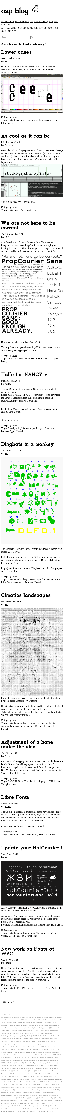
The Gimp (20, 1103)
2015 (3, 31)
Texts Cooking (23, 1100)
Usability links (33, 1106)
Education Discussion (15, 1038)
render (44, 1087)
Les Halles (41, 1057)
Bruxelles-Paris (11, 1022)
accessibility (8, 1017)
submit (3, 1098)
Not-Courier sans (43, 358)
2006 (14, 28)
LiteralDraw (12, 1065)
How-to (55, 1049)
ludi (6, 61)
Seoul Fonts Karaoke (48, 1092)
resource (11, 1090)
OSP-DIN (12, 781)
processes (3, 1084)
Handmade (12, 1049)
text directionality (48, 1098)
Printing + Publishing (47, 1081)
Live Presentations (52, 1065)
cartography (4, 1025)
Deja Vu (5, 770)
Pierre (7, 756)
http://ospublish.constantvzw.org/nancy (19, 400)
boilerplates (31, 1019)
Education (3, 1038)
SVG (18, 1098)
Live (16, 120)
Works (35, 120)
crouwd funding (45, 1030)
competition (20, 1028)
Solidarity (21, 1095)
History (43, 1049)
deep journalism (26, 1033)
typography (56, 1103)
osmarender (53, 1073)
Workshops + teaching (35, 1111)
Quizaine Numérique (37, 1084)
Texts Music (57, 1100)
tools (56, 21)
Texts (20, 781)
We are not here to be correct (28, 225)
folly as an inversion (43, 1041)
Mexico (9, 1071)
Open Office (39, 1073)
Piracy (45, 1079)
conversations (7, 21)
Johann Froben (41, 1054)
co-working (40, 1025)
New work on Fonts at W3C (27, 951)
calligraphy (42, 781)
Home (48, 1049)
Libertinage (10, 1063)
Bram (58, 1019)
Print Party (30, 1081)
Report (50, 1087)
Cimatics (18, 1025)
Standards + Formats (23, 582)
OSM (46, 1073)
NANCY (17, 395)
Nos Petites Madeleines (44, 1071)
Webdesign (53, 1108)
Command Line (11, 1028)
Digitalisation (27, 1036)
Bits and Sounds (16, 1019)
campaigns (47, 1022)
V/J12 (12, 1108)
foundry (29, 1044)
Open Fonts (31, 1073)
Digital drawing (17, 1036)
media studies (53, 1068)
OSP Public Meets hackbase (40, 1076)
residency (43, 21)
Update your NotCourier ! (31, 848)
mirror (20, 1071)
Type (28, 120)
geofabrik (20, 1046)
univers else (24, 1106)
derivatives (29, 358)
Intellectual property (22, 1054)
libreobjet (53, 1063)
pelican (27, 1079)
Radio (46, 1084)
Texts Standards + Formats (8, 1103)
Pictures (39, 1079)
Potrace (4, 159)
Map (33, 1068)
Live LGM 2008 (40, 1065)
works (9, 24)
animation (16, 1017)
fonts (26, 21)
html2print (9, 1052)
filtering (18, 1041)
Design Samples (5, 1036)
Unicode (20, 431)
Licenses (3, 1065)
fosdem (23, 1044)
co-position (31, 1025)
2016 (8, 31)
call (33, 1022)
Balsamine (51, 1017)
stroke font (48, 1095)
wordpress (10, 1111)
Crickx (36, 1030)
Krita (2, 1057)
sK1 (15, 1095)
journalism (50, 1054)
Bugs (28, 1022)
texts (51, 21)
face (7, 1041)
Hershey (36, 1049)
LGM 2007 (9, 1060)
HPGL (3, 1052)
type (3, 24)
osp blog (20, 11)
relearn (23, 1087)
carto (54, 1022)
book (38, 1019)
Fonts (10, 120)
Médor (3, 1071)
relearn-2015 (31, 1087)
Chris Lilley (6, 968)
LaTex (15, 1057)
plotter (58, 1079)
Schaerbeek (4, 1092)
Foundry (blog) (15, 428)
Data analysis (15, 1033)
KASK (57, 1054)
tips (38, 1103)
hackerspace (4, 1049)
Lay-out (29, 1057)
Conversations (5, 1030)
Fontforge (43, 120)
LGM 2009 (19, 988)
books (43, 1019)
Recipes (40, 428)
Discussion (47, 1036)
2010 (35, 28)
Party (15, 1079)
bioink (8, 1019)
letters (57, 781)
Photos (33, 1079)
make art (20, 1068)
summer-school (11, 1098)
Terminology (32, 834)
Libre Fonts (6, 123)
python (27, 1084)
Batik (58, 1017)
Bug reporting (21, 1022)
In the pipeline (27, 726)
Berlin (33, 781)
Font (22, 210)
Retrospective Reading (28, 1090)
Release (39, 1087)
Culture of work (5, 1033)
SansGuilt (55, 1090)
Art (34, 1017)
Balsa (45, 1017)
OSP (7, 237)
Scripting (37, 1092)
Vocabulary (19, 1108)
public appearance (13, 1084)
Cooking (14, 1030)
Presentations (13, 1081)
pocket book (4, 1081)
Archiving (28, 1017)
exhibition (54, 1038)
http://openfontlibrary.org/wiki (30, 814)
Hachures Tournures (48, 1046)
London (14, 1068)
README (4, 1087)
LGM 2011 (44, 1060)
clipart (24, 1025)
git (31, 1046)
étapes (36, 1038)
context (47, 1028)
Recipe (38, 726)
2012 (46, 28)
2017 (14, 31)
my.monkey (20, 557)
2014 (57, 28)
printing (38, 1081)
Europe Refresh (45, 1038)
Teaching (25, 1098)
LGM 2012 (53, 1060)
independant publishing (51, 1052)
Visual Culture (5, 1108)
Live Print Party (5, 1068)
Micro (15, 1071)
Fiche (12, 1041)
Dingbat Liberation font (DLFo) (20, 398)
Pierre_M (9, 145)
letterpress (49, 1057)
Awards (39, 1017)
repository (57, 1087)
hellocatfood (28, 1049)
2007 (20, 28)
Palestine (3, 1079)
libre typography (44, 1063)
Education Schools (28, 1038)
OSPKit (52, 1076)
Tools (16, 210)
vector (40, 1106)
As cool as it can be (25, 136)
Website (3, 1111)
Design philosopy (45, 1033)
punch (21, 1084)
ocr (34, 210)
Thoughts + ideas (9, 784)
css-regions (54, 1030)
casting (11, 1025)
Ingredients (4, 1054)
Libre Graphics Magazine (29, 248)
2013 (51, 28)
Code (46, 1025)
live (31, 21)
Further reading (5, 1046)
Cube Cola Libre (41, 389)
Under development (6, 1106)
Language (8, 1057)
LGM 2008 (18, 1060)
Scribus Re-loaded (28, 1092)
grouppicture (37, 1046)
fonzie (29, 210)
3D (2, 1017)
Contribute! (54, 1028)
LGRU (3, 1063)
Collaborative (53, 1025)
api (22, 1017)
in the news (29, 1052)
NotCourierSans (17, 251)
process (58, 1081)
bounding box (50, 1019)
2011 (41, 28)
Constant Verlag (38, 1028)
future (13, 1046)
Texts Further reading (46, 1100)
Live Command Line (28, 1065)
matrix (46, 1068)
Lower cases (16, 52)
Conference (29, 1028)
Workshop (24, 1111)
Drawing (55, 1036)
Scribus (18, 1092)
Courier (30, 1030)
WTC (45, 1111)
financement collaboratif (29, 1041)
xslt (50, 1111)
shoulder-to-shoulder (6, 1095)
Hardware (20, 1049)
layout (34, 1057)
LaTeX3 (22, 1057)
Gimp (26, 1046)
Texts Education (34, 1100)
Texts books (14, 1100)
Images (21, 1052)
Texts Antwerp (5, 1100)
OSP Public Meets (26, 1076)
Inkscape (53, 120)
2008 (25, 28)
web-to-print (45, 1108)
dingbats (46, 579)
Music (26, 1071)
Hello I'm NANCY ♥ (24, 375)
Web (38, 1108)
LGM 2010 (35, 1060)
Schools (12, 1092)
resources (17, 1090)
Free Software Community (51, 1044)
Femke (8, 383)
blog (24, 1019)
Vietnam (52, 1106)
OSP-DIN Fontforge (14, 1076)
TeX (40, 1098)
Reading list (54, 1084)
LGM (2, 1060)
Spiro (27, 1095)
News (22, 120)
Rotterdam (47, 1090)
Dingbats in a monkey (27, 444)
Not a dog (54, 1071)
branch (3, 1022)
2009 (30, 28)
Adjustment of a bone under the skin (27, 744)
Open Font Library (14, 811)
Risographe (40, 1090)
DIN (51, 781)
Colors (3, 1028)
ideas (16, 1052)
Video (46, 1106)
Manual (27, 1068)
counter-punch (22, 1030)
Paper (9, 1079)
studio (55, 1095)
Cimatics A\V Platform (26, 701)
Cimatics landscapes (26, 595)
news (36, 21)
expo (32, 428)
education (19, 21)
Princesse (22, 1081)
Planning (51, 1079)
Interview (32, 1054)
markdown (39, 1068)
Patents (20, 1079)
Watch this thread (47, 834)
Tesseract (38, 153)
